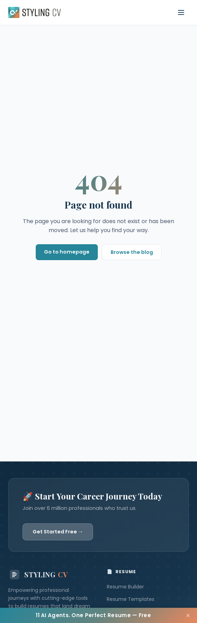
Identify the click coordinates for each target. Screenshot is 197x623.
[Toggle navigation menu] (181, 12)
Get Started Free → (58, 531)
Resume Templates (130, 599)
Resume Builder (125, 586)
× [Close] (188, 615)
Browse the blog (132, 252)
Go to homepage (66, 251)
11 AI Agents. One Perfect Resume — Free (93, 615)
